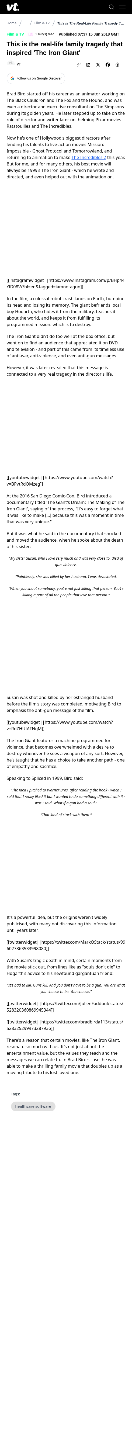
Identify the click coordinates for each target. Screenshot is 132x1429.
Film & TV (42, 22)
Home (12, 22)
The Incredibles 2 (88, 157)
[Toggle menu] (122, 7)
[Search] (111, 7)
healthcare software (33, 1106)
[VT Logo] (12, 7)
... (25, 22)
